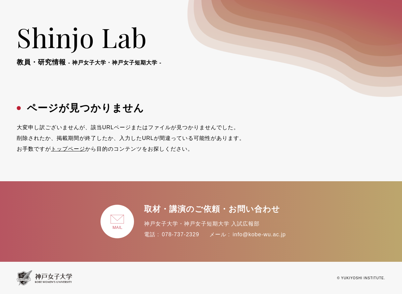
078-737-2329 (180, 234)
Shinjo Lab (89, 43)
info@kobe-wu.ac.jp (259, 234)
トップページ (68, 149)
